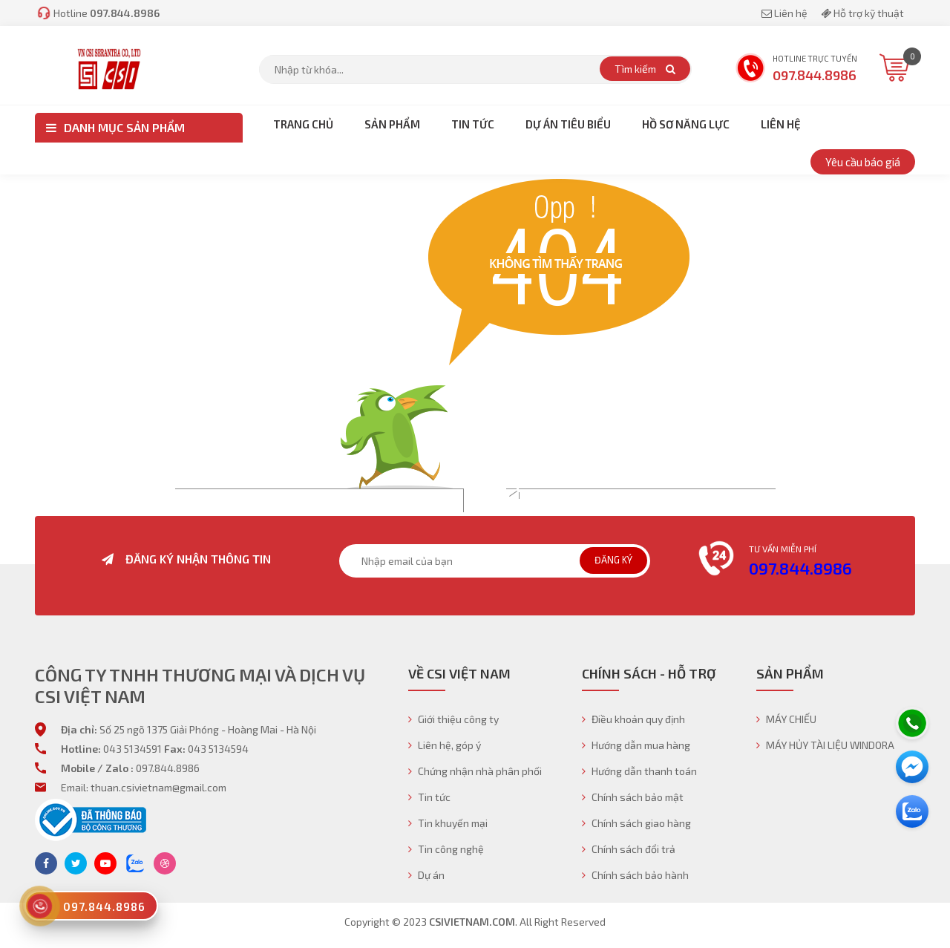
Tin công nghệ (446, 849)
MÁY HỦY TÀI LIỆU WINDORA (825, 745)
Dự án (426, 875)
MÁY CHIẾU (786, 719)
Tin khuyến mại (448, 823)
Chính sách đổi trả (628, 849)
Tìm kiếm (645, 68)
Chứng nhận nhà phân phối (475, 771)
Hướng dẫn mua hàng (636, 745)
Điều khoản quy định (633, 719)
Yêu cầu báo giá (862, 162)
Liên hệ (785, 13)
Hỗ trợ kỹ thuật (862, 13)
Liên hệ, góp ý (444, 745)
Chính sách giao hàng (636, 823)
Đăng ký (613, 560)
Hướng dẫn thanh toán (639, 771)
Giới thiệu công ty (453, 719)
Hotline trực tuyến (796, 69)
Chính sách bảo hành (635, 875)
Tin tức (429, 797)
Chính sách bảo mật (633, 797)
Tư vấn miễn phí (782, 548)
